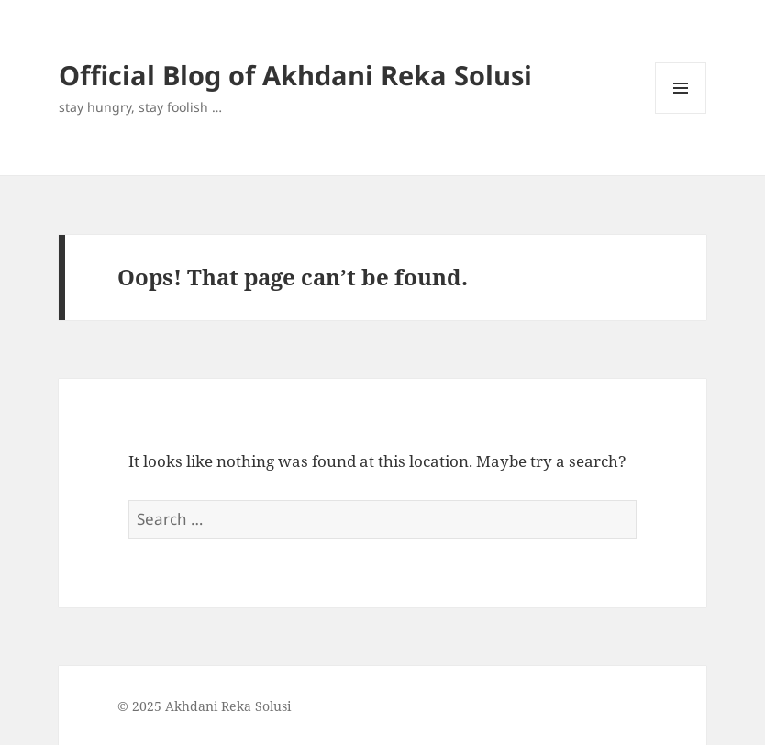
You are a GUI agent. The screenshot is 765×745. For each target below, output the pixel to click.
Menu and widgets (681, 113)
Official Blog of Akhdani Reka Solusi (295, 75)
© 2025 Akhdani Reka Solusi (204, 706)
